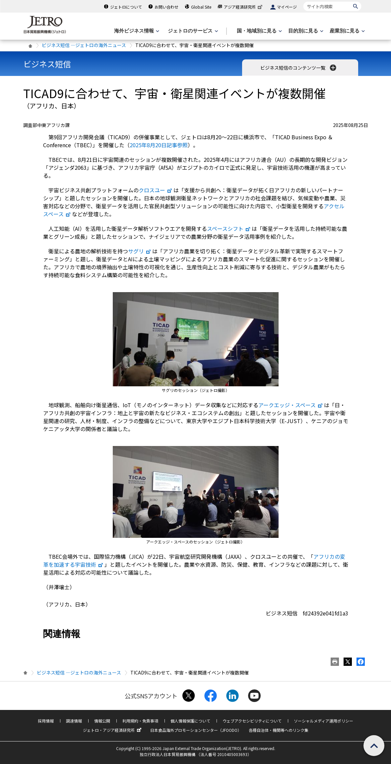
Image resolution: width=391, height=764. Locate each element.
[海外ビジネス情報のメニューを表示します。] (136, 31)
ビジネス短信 (47, 64)
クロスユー (155, 190)
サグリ (139, 251)
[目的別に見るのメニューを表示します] (305, 31)
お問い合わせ (166, 7)
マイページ (287, 7)
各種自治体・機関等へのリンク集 (278, 730)
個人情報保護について (190, 721)
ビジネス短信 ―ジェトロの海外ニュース (84, 45)
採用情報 (46, 721)
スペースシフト (229, 228)
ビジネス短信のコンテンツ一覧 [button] (299, 67)
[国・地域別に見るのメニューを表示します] (259, 31)
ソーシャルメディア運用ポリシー (323, 721)
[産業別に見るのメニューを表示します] (346, 31)
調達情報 (74, 721)
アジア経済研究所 (244, 7)
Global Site (201, 7)
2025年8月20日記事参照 (159, 145)
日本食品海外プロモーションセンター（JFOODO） (195, 730)
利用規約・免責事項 (140, 721)
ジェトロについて (126, 7)
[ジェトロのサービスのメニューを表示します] (192, 31)
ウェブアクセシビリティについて (252, 721)
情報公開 (102, 721)
